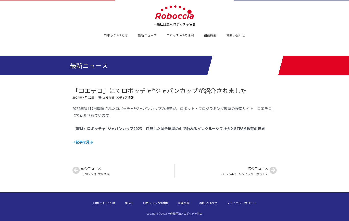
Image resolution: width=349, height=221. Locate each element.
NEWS (129, 203)
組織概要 (210, 35)
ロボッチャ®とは (116, 35)
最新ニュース (147, 35)
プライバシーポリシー (241, 203)
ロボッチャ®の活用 (180, 35)
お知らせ (108, 97)
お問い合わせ (235, 35)
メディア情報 (125, 97)
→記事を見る (83, 141)
